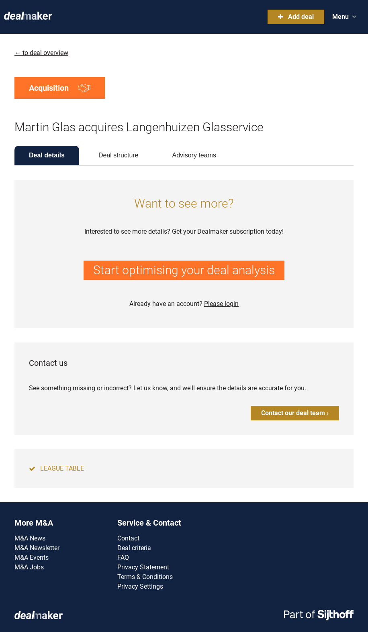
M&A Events (31, 557)
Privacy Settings (140, 586)
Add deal (296, 16)
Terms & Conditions (145, 577)
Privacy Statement (143, 567)
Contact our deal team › (295, 413)
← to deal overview (41, 53)
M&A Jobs (29, 567)
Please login (221, 304)
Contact (128, 538)
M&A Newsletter (36, 548)
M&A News (29, 538)
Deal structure (118, 155)
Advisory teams (194, 155)
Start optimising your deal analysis (184, 270)
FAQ (123, 557)
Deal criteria (134, 548)
